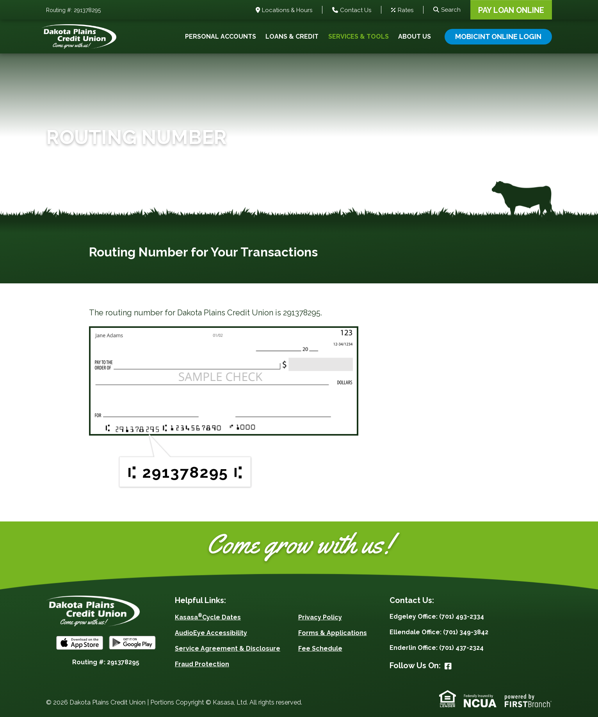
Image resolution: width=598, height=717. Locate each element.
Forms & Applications (332, 633)
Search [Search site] (451, 9)
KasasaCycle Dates (208, 617)
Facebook (448, 666)
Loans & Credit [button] (292, 36)
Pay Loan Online (511, 10)
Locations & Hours (287, 10)
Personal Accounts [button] (220, 36)
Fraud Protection (202, 664)
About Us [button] (414, 36)
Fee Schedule (320, 648)
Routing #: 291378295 (73, 10)
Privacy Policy (320, 617)
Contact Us (355, 10)
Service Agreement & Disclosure (227, 648)
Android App (132, 643)
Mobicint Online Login (498, 36)
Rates (405, 10)
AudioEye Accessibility (211, 633)
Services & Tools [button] (358, 36)
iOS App (79, 643)
